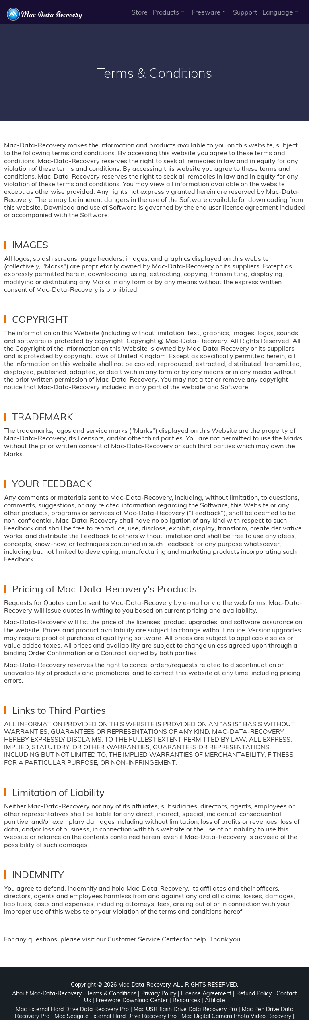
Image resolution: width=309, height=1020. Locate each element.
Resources (186, 1000)
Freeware (206, 12)
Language (277, 12)
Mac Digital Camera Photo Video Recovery (236, 1016)
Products (165, 12)
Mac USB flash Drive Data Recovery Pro (185, 1009)
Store (140, 12)
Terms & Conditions (111, 993)
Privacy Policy (158, 993)
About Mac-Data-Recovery (47, 993)
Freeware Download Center (132, 1000)
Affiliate (215, 1000)
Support (245, 12)
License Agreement (206, 993)
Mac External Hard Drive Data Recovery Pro (72, 1009)
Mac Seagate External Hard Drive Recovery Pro (115, 1016)
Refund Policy (254, 993)
